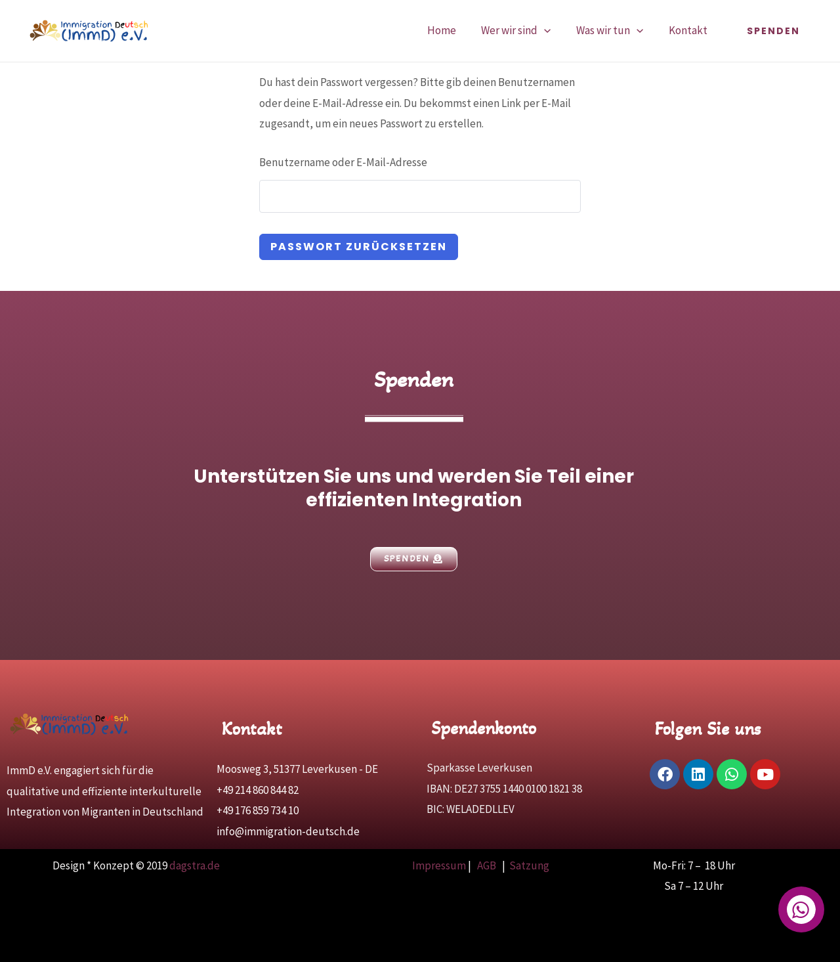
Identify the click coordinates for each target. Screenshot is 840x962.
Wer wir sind (523, 30)
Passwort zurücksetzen (358, 246)
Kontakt (689, 30)
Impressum (439, 865)
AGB (487, 865)
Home (452, 30)
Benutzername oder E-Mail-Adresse (343, 162)
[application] (551, 30)
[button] (773, 31)
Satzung (529, 865)
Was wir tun (614, 30)
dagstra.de (194, 865)
